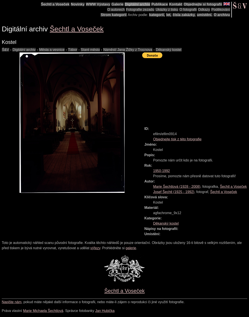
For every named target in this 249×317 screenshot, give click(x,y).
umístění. (204, 15)
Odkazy (204, 9)
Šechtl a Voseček (55, 4)
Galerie (117, 4)
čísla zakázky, (184, 15)
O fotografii (188, 9)
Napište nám (11, 302)
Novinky (77, 4)
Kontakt (175, 4)
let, (168, 15)
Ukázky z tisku (167, 9)
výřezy (95, 248)
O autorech (116, 9)
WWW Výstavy (98, 4)
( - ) (176, 186)
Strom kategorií (113, 15)
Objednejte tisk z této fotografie (177, 139)
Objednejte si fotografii (203, 4)
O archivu (222, 15)
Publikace (159, 4)
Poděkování (220, 9)
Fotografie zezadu (140, 9)
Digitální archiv (137, 4)
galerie (130, 248)
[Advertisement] (195, 90)
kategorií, (157, 15)
